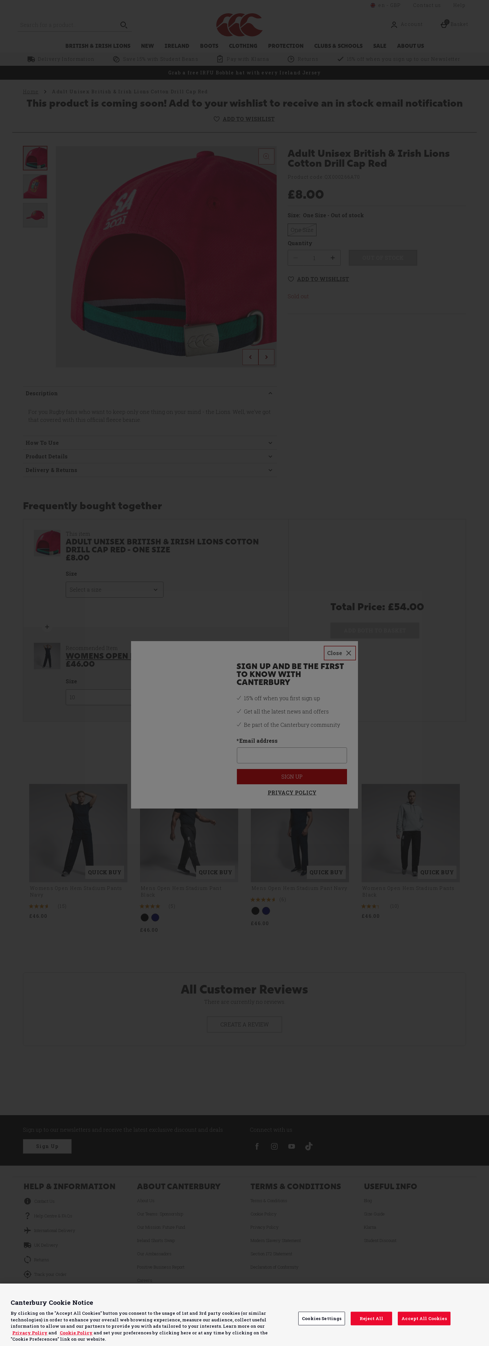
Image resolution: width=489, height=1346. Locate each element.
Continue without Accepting (458, 1292)
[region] (244, 1315)
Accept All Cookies (424, 1318)
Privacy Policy (29, 1333)
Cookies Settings (321, 1318)
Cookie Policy (76, 1333)
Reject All (371, 1318)
